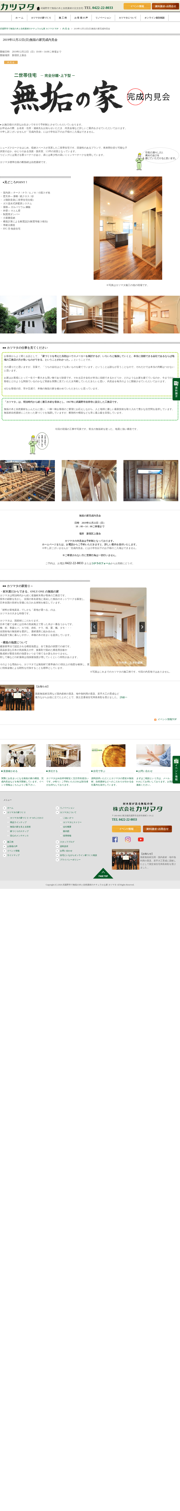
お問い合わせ (66, 851)
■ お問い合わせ (157, 778)
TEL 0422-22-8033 (124, 819)
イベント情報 (13, 851)
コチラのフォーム (101, 563)
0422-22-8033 (102, 8)
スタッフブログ (67, 842)
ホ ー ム (19, 17)
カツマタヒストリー (72, 822)
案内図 (66, 831)
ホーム (10, 808)
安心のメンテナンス (19, 835)
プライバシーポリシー (70, 860)
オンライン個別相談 (155, 17)
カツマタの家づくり (41, 17)
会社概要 (67, 827)
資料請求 (64, 846)
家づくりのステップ (19, 831)
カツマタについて (128, 17)
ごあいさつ (68, 818)
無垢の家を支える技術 (20, 827)
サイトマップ (13, 855)
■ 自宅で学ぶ (112, 778)
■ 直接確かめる (22, 778)
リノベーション (103, 17)
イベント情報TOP (167, 719)
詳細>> (123, 697)
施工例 (10, 842)
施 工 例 (63, 17)
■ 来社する (67, 778)
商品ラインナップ (18, 822)
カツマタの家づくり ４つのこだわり (27, 818)
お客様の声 (12, 846)
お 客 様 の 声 (81, 17)
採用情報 (67, 835)
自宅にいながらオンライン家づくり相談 (78, 855)
